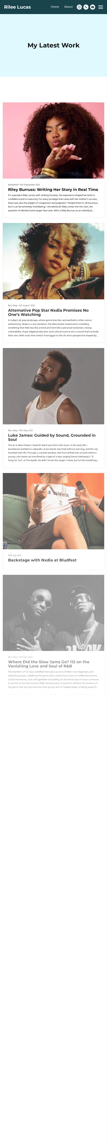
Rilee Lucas (17, 7)
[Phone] (86, 7)
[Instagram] (79, 7)
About (68, 6)
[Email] (92, 7)
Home (55, 6)
